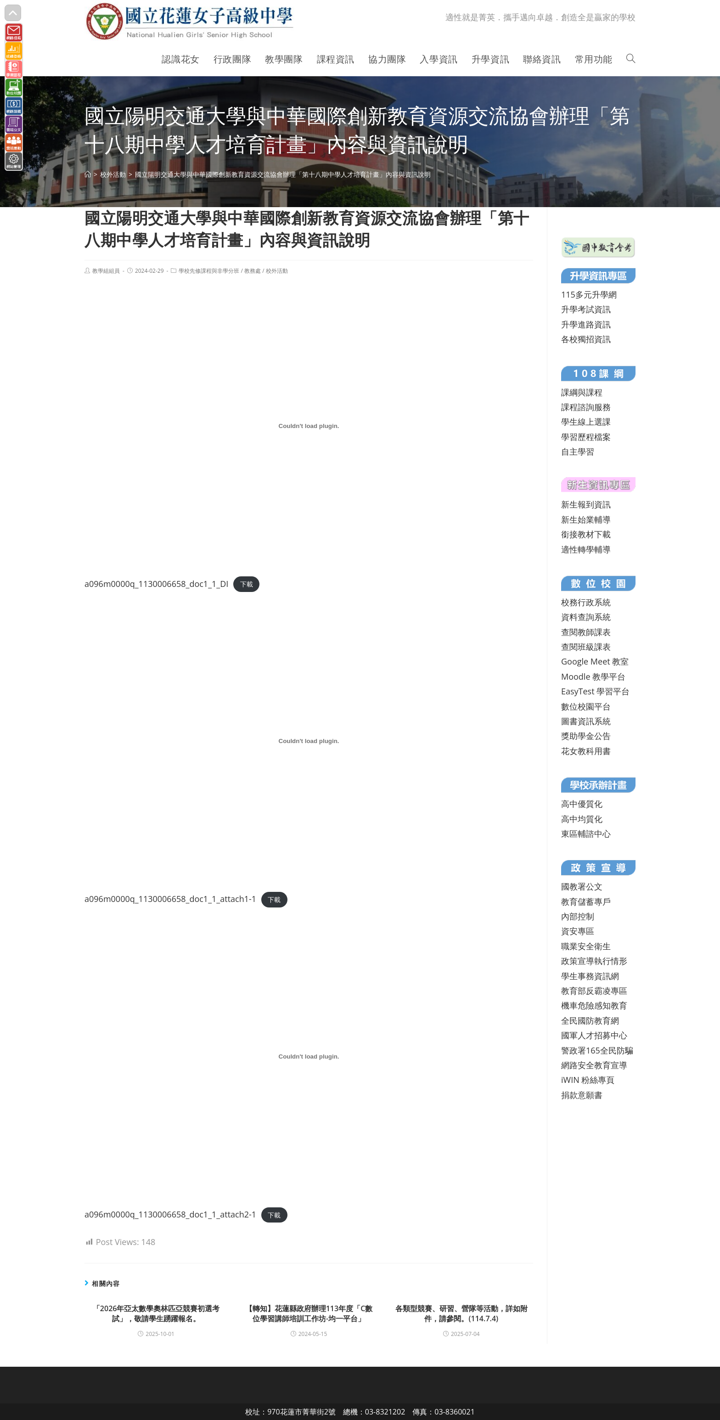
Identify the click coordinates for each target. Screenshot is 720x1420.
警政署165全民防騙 (597, 1050)
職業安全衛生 (586, 946)
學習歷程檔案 (586, 436)
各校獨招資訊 (586, 338)
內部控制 (577, 916)
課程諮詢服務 (586, 406)
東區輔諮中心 (586, 833)
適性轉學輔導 (586, 549)
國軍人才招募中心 (594, 1035)
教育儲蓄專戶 (586, 901)
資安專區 (577, 930)
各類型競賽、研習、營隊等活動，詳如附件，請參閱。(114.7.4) (461, 1313)
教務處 (252, 271)
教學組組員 (106, 271)
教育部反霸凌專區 (594, 990)
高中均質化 (581, 818)
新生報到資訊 (586, 504)
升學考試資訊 (586, 309)
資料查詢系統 (586, 616)
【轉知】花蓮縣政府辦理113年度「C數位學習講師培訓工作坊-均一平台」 (309, 1313)
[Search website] (630, 59)
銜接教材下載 (586, 534)
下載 (246, 584)
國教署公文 (581, 886)
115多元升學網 (589, 294)
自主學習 (577, 451)
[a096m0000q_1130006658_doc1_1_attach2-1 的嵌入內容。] (308, 1057)
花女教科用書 (586, 750)
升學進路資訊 (586, 324)
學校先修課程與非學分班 (209, 271)
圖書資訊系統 (586, 721)
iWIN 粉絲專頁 (587, 1079)
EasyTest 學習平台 (595, 691)
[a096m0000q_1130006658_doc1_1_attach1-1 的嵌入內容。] (308, 741)
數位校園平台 (586, 706)
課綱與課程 (581, 392)
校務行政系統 (586, 602)
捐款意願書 (581, 1094)
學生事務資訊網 (590, 975)
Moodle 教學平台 (593, 676)
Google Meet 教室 (595, 661)
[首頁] (87, 174)
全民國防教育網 (590, 1020)
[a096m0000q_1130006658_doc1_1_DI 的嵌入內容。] (308, 425)
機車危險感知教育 (594, 1005)
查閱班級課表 (586, 646)
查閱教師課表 (586, 631)
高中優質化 (581, 803)
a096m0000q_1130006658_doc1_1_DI (156, 583)
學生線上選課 (586, 421)
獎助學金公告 (586, 735)
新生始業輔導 (586, 519)
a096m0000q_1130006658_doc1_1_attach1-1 (170, 898)
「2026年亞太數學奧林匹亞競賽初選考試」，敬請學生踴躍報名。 (156, 1313)
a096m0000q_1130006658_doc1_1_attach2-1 (170, 1214)
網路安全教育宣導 (594, 1065)
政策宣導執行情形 (594, 960)
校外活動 (277, 271)
